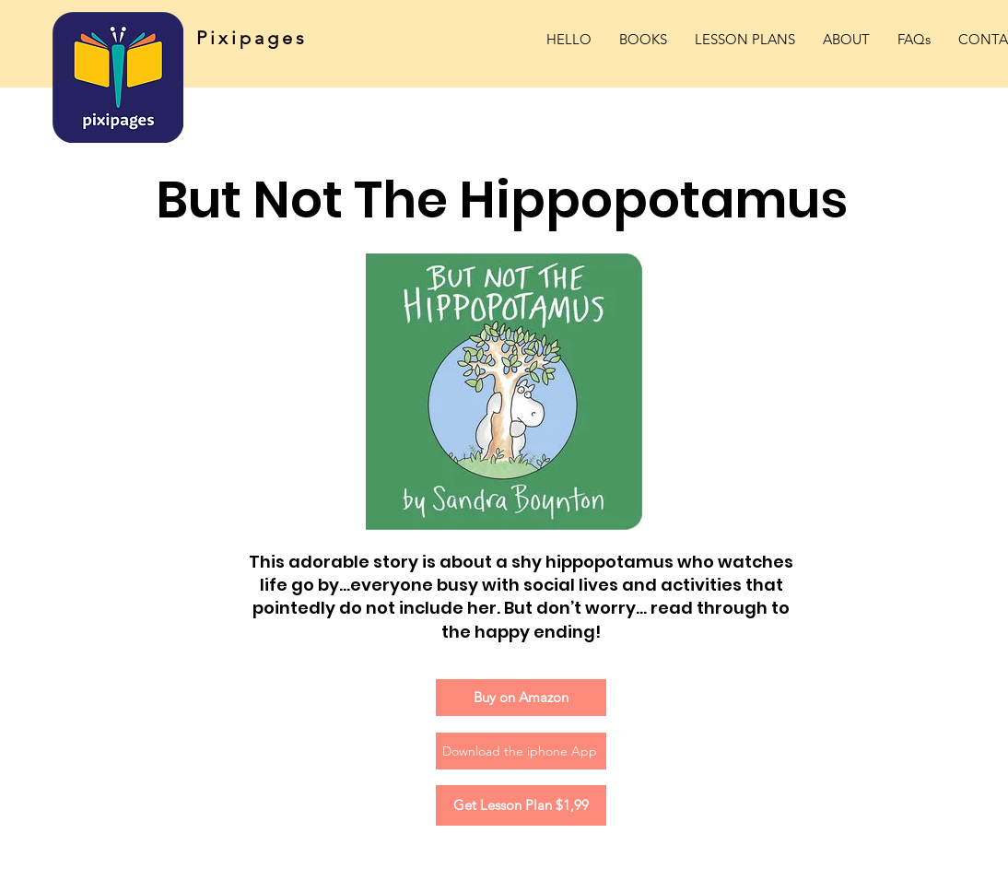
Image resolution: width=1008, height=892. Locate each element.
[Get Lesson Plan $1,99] (521, 805)
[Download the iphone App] (521, 751)
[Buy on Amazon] (521, 697)
